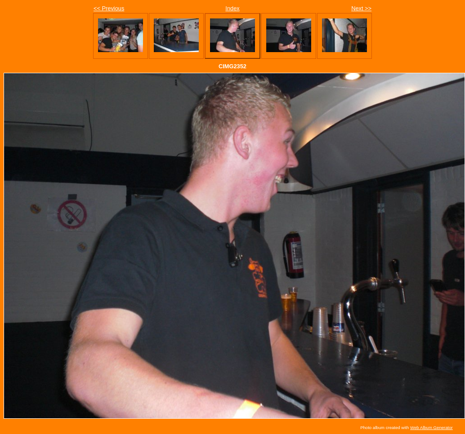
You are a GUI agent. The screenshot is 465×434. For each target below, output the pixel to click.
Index (232, 8)
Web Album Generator (431, 427)
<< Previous (109, 8)
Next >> (361, 8)
